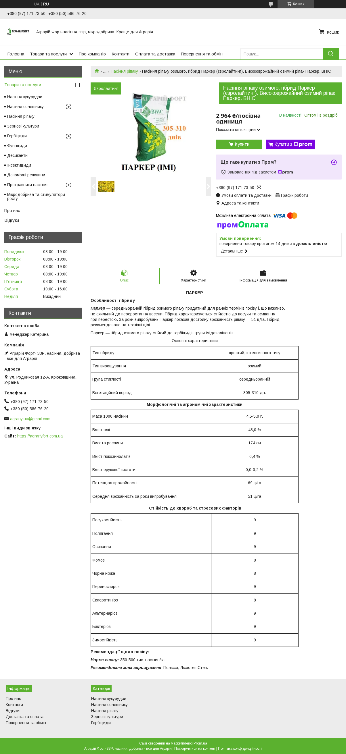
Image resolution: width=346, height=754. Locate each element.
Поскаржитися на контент (194, 749)
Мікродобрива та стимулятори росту (36, 196)
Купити (242, 144)
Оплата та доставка (155, 53)
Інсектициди (19, 165)
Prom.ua (200, 743)
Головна (15, 53)
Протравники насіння (27, 184)
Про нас (12, 210)
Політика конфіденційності (240, 749)
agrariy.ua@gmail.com (30, 418)
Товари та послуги (48, 53)
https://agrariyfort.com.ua (40, 436)
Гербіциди (17, 136)
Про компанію (92, 53)
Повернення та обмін (202, 53)
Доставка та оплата (24, 716)
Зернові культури (23, 126)
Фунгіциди (17, 145)
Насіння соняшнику (25, 106)
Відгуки (11, 220)
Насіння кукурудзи (24, 97)
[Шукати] (331, 53)
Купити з (293, 144)
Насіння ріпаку (124, 71)
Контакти (120, 53)
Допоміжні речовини (26, 175)
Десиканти (17, 155)
